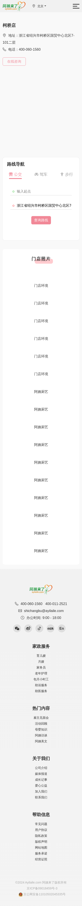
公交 (15, 174)
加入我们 (41, 791)
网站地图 (41, 847)
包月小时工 (41, 679)
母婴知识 (41, 729)
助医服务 (41, 691)
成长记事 (41, 779)
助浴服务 (41, 685)
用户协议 (41, 830)
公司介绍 (41, 768)
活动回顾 (41, 723)
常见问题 (41, 824)
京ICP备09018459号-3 (42, 888)
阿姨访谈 (41, 735)
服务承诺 (41, 853)
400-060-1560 (31, 604)
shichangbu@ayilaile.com (41, 611)
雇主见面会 (41, 717)
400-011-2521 (56, 604)
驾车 (41, 174)
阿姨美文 (41, 741)
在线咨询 (14, 61)
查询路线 (41, 220)
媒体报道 (41, 773)
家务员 (41, 667)
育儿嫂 (41, 655)
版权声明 (41, 841)
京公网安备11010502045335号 (42, 894)
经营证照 (41, 859)
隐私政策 (41, 835)
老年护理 (41, 673)
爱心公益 (41, 785)
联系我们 (41, 797)
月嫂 (41, 661)
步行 (66, 174)
